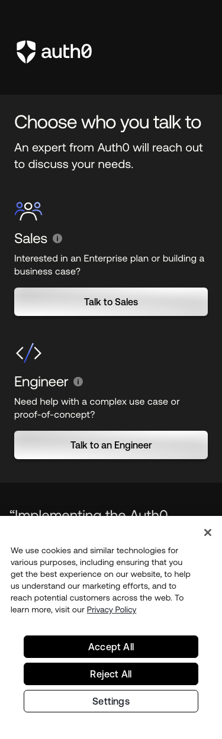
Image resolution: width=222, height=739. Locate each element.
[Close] (208, 535)
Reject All (110, 676)
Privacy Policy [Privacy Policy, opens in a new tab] (112, 612)
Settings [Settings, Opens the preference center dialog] (111, 703)
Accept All (111, 649)
